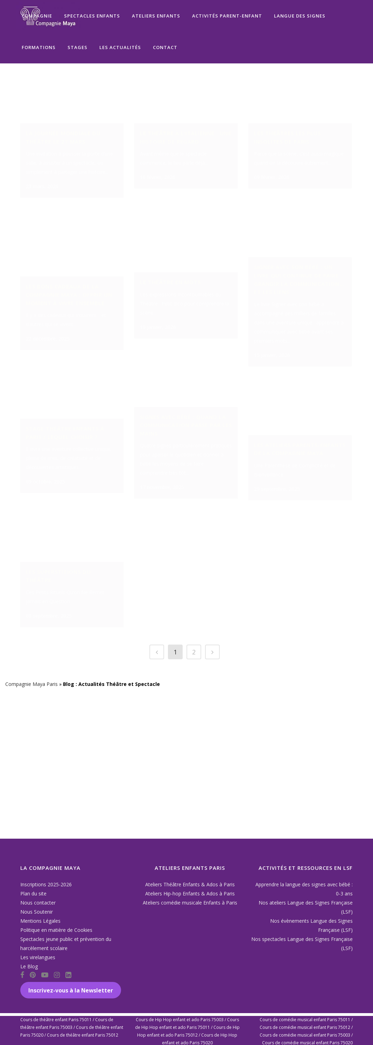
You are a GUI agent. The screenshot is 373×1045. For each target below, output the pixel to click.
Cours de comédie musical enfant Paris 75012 (305, 1027)
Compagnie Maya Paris (31, 827)
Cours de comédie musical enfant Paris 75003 (305, 1035)
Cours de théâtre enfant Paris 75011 (56, 1020)
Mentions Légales (40, 920)
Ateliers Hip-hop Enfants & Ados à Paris (190, 893)
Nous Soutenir (36, 911)
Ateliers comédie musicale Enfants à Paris (190, 902)
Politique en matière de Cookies (56, 930)
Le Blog (29, 966)
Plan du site (33, 893)
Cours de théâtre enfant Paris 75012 (82, 1035)
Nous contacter (38, 902)
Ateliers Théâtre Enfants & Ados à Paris (190, 884)
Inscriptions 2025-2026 (46, 884)
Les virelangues (37, 957)
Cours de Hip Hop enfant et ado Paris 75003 (180, 1020)
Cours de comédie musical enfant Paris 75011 (305, 1020)
